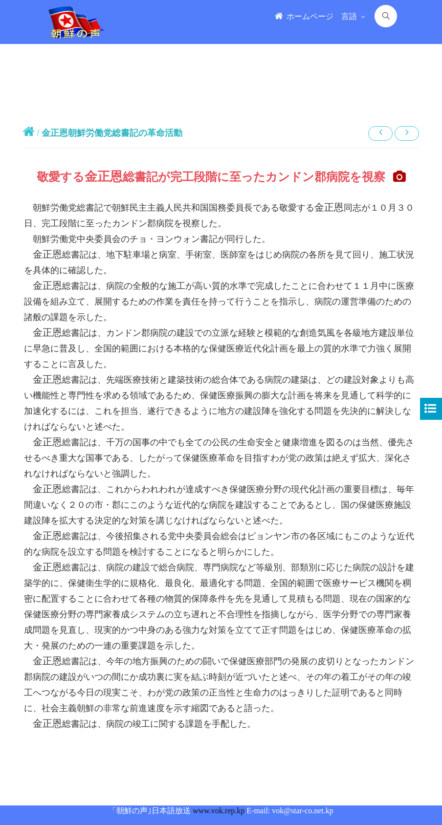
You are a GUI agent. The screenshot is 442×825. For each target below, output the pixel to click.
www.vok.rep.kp (218, 810)
